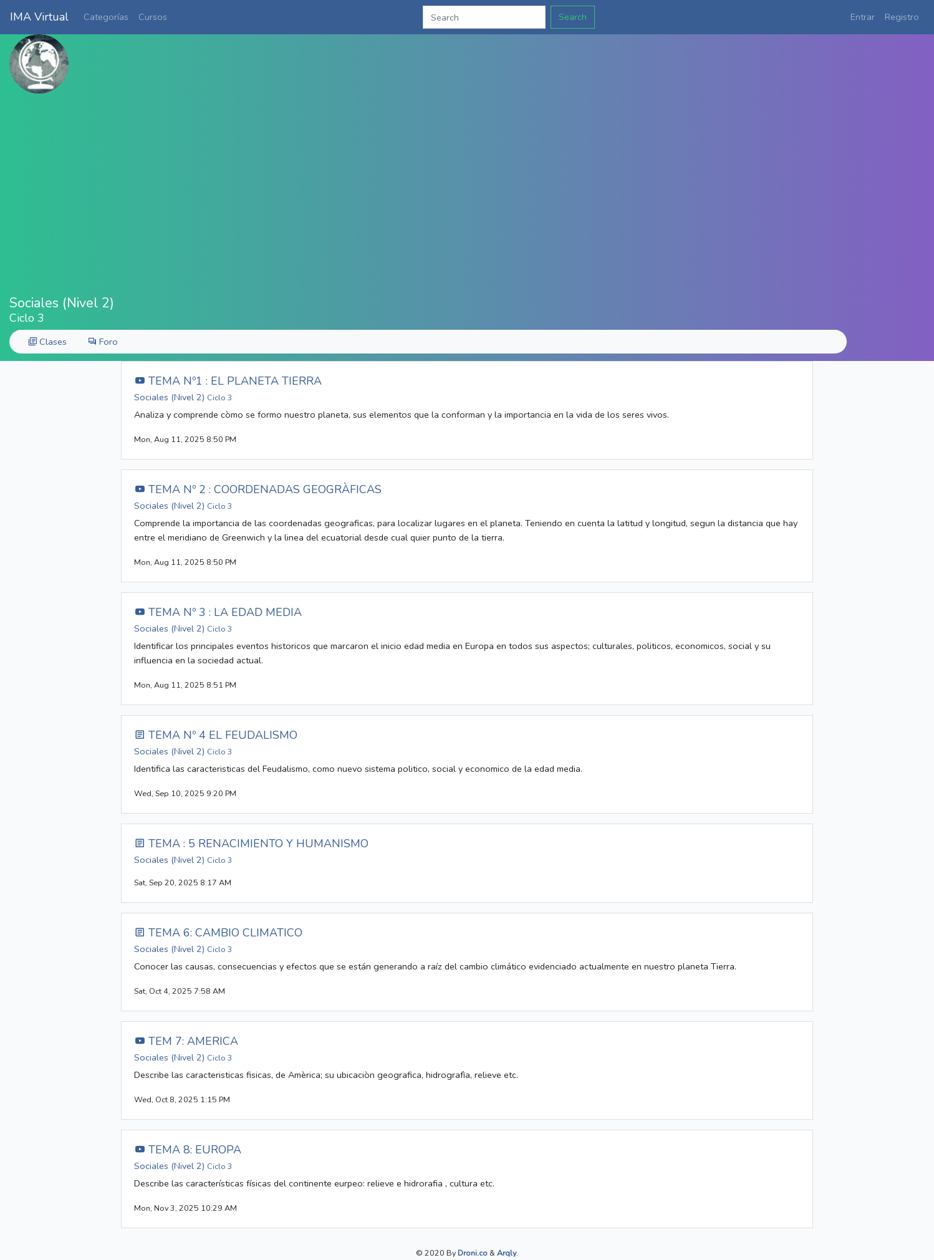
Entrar (862, 17)
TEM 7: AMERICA (186, 1041)
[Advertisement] (467, 194)
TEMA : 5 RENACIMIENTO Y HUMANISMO (251, 843)
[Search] (484, 17)
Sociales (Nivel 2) (183, 397)
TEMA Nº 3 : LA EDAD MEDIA (218, 612)
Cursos (152, 17)
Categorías (106, 17)
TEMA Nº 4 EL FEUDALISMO (215, 735)
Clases (47, 341)
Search (573, 17)
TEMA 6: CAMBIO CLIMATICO (218, 932)
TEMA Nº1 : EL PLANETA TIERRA (228, 380)
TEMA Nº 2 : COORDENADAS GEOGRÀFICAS (258, 489)
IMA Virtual (39, 16)
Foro (103, 341)
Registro (902, 17)
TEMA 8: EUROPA (187, 1149)
